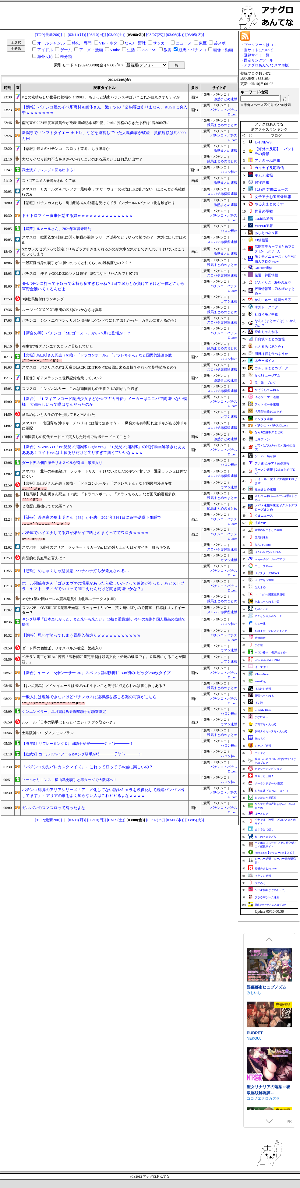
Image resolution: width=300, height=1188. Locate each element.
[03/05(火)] (194, 34)
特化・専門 (82, 43)
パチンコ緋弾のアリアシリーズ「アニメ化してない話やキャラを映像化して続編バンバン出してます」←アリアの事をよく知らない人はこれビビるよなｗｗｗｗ (103, 792)
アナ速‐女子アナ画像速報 (272, 463)
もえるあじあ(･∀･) (269, 346)
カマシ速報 (229, 301)
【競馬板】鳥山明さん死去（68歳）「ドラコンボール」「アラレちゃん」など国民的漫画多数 (98, 494)
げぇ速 (259, 702)
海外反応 (45, 56)
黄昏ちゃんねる (264, 695)
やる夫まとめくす (269, 204)
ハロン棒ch (229, 172)
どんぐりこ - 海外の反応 (273, 282)
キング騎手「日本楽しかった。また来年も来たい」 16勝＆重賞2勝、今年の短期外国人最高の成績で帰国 (103, 622)
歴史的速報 (261, 537)
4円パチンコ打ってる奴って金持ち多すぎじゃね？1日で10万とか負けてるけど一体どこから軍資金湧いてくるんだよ (103, 286)
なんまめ (260, 587)
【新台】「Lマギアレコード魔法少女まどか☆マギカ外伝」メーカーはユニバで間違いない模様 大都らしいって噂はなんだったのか (104, 401)
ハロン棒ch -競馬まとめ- (271, 652)
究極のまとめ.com (266, 868)
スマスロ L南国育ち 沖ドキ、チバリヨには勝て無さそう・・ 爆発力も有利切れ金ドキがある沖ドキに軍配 (104, 425)
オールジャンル (51, 43)
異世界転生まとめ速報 (268, 530)
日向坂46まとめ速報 (270, 339)
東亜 (203, 43)
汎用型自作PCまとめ (269, 411)
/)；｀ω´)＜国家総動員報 (269, 594)
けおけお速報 (263, 688)
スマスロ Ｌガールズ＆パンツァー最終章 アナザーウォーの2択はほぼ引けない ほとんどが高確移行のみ (103, 191)
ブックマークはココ (260, 45)
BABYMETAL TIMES (267, 659)
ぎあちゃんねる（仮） (268, 601)
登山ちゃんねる (266, 332)
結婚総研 (260, 637)
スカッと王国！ (264, 776)
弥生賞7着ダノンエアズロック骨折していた (57, 346)
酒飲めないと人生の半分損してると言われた (58, 414)
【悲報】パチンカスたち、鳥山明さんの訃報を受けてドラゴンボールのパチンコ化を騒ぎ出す (98, 203)
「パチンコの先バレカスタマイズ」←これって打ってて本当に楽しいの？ (87, 767)
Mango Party (257, 1008)
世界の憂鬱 (264, 211)
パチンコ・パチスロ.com (271, 425)
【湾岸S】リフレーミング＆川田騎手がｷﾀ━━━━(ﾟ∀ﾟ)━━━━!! (77, 743)
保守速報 (262, 182)
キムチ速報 (264, 175)
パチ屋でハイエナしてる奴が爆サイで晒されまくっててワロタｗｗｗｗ (85, 532)
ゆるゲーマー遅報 (267, 397)
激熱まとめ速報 (225, 99)
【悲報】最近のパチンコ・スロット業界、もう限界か (66, 149)
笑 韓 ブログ (265, 382)
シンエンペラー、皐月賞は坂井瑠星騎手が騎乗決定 (64, 711)
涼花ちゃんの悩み (262, 1053)
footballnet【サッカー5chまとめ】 (275, 852)
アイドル (45, 50)
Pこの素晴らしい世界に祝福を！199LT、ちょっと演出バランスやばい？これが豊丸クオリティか (101, 97)
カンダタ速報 (264, 419)
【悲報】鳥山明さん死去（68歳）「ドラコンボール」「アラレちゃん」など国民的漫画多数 (97, 355)
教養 (167, 50)
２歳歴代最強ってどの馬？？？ (47, 506)
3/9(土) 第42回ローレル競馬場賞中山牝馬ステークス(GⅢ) (68, 599)
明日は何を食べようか (271, 353)
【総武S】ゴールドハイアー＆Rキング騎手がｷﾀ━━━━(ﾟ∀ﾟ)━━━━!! (82, 754)
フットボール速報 (267, 404)
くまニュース (264, 515)
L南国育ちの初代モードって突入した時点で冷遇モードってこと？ (76, 437)
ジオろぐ (260, 883)
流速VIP (260, 523)
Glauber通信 (263, 268)
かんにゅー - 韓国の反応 (273, 300)
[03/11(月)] (77, 34)
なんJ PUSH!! (263, 544)
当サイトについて (258, 50)
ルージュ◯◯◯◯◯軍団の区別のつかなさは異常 (62, 310)
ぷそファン (262, 439)
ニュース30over (264, 566)
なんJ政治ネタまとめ (269, 432)
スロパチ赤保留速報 (222, 194)
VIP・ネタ (108, 43)
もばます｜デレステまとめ (271, 630)
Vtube (115, 50)
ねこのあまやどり (266, 836)
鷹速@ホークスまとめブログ (270, 904)
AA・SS (149, 50)
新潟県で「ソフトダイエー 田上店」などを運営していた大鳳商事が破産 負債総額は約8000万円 (103, 135)
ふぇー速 (260, 623)
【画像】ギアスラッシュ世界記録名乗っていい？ (62, 378)
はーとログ (261, 813)
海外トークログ (266, 307)
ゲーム (66, 50)
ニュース (184, 43)
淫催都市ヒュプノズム (266, 1107)
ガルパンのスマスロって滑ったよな (53, 807)
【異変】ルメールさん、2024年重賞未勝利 (56, 229)
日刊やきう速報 (264, 580)
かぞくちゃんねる (267, 389)
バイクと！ (261, 753)
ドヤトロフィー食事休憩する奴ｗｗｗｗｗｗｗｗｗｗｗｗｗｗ (77, 215)
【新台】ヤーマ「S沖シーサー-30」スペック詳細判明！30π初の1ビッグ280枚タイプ (96, 672)
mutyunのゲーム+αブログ (270, 559)
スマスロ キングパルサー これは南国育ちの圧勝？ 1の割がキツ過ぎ (80, 389)
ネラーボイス (265, 360)
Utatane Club (257, 1058)
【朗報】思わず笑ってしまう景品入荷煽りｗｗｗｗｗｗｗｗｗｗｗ (81, 635)
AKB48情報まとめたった (270, 890)
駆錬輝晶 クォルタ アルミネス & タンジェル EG (268, 946)
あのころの (261, 608)
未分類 (66, 56)
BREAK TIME (263, 709)
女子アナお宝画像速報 (273, 197)
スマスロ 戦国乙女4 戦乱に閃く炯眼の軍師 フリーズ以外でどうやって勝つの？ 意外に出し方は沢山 (104, 240)
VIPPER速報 (264, 226)
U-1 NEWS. (264, 142)
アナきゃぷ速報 (267, 160)
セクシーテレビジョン (268, 768)
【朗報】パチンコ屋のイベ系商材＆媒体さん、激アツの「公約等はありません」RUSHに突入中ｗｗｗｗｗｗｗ (104, 110)
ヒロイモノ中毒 (266, 314)
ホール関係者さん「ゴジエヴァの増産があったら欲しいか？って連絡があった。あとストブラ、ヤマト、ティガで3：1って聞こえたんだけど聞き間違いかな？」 (103, 586)
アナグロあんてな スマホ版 (266, 65)
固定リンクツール (258, 60)
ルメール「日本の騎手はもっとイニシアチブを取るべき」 (69, 722)
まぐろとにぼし (264, 829)
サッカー (161, 43)
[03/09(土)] (116, 34)
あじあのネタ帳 (266, 233)
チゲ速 (259, 645)
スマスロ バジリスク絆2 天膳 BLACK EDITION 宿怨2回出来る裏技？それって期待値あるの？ (99, 367)
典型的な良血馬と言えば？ (44, 558)
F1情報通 (261, 240)
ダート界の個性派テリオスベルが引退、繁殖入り (62, 463)
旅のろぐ (260, 738)
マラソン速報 (263, 875)
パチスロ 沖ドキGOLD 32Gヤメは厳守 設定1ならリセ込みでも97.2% (80, 273)
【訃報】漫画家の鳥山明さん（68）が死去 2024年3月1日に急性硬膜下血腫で (91, 517)
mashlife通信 (264, 218)
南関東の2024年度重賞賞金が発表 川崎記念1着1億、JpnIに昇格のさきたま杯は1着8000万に (96, 123)
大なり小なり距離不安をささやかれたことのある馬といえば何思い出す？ (82, 159)
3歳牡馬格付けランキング (43, 299)
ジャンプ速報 (263, 745)
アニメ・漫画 (91, 50)
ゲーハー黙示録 (265, 456)
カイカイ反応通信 (269, 168)
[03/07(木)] (155, 34)
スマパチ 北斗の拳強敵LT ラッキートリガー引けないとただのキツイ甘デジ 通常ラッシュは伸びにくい (104, 474)
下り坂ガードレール (263, 955)
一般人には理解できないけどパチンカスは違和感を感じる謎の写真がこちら (89, 697)
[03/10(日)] (96, 34)
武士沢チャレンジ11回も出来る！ (49, 170)
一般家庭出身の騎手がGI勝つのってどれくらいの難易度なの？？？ (77, 263)
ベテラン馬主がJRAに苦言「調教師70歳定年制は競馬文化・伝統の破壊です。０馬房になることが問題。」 (103, 659)
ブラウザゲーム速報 (267, 897)
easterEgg (260, 681)
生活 (131, 50)
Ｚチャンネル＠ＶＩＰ (268, 616)
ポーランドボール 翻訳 (269, 783)
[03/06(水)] (175, 34)
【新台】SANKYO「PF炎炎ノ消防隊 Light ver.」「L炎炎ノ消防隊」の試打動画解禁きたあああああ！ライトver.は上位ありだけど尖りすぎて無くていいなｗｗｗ (103, 449)
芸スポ (220, 43)
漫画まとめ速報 (265, 489)
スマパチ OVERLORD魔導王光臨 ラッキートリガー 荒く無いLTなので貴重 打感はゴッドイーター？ (103, 610)
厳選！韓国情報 (266, 275)
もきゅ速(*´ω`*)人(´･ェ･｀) (271, 790)
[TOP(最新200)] (48, 34)
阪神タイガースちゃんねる (271, 731)
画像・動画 (223, 50)
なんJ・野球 (135, 43)
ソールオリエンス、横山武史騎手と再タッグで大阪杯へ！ (69, 780)
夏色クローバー (260, 1003)
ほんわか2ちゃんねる (268, 551)
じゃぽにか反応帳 (266, 797)
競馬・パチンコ (192, 50)
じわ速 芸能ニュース (271, 189)
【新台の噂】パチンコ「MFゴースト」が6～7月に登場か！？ (76, 333)
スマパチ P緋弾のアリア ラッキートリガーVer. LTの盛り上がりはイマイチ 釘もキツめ (96, 547)
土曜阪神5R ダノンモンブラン (48, 733)
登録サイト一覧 (257, 55)
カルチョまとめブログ (271, 368)
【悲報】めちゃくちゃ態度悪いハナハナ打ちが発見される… (75, 570)
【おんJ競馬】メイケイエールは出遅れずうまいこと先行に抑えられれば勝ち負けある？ (94, 686)
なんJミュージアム (267, 375)
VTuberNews (262, 674)
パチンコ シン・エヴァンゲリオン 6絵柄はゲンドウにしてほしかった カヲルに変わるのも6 (99, 320)
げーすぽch (261, 667)
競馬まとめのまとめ (222, 125)
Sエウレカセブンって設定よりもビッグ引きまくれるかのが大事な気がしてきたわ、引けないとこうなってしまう (103, 251)
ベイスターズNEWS (267, 573)
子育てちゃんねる (266, 724)
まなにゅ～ (261, 717)
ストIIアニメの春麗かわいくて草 (49, 181)
